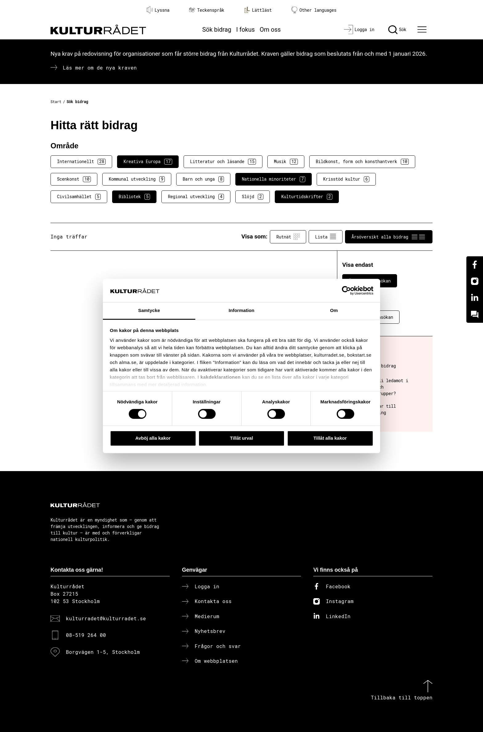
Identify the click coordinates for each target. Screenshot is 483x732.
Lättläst (258, 10)
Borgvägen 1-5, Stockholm (103, 652)
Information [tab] (241, 310)
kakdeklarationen (221, 377)
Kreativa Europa (148, 161)
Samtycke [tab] (149, 310)
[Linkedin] (474, 298)
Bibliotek (134, 197)
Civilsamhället (79, 197)
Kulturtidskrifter (306, 197)
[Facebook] (474, 264)
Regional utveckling (196, 197)
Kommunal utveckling (137, 179)
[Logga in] (359, 29)
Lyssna (158, 10)
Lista (325, 237)
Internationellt (81, 161)
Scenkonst (74, 179)
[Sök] (397, 29)
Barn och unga (203, 179)
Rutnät (288, 237)
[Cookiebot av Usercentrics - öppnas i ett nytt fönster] (346, 290)
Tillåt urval (241, 438)
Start (56, 101)
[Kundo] (474, 314)
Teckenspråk (206, 10)
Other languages (313, 10)
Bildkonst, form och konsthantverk (362, 161)
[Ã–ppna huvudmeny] (423, 29)
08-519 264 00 (86, 635)
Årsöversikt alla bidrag (388, 237)
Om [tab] (334, 310)
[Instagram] (474, 281)
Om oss (270, 29)
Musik (286, 161)
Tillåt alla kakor (330, 438)
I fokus (245, 29)
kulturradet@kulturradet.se (106, 618)
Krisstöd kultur (346, 179)
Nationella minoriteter (273, 179)
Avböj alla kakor (153, 438)
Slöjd (252, 197)
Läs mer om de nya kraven (100, 67)
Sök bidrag (216, 29)
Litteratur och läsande (223, 161)
